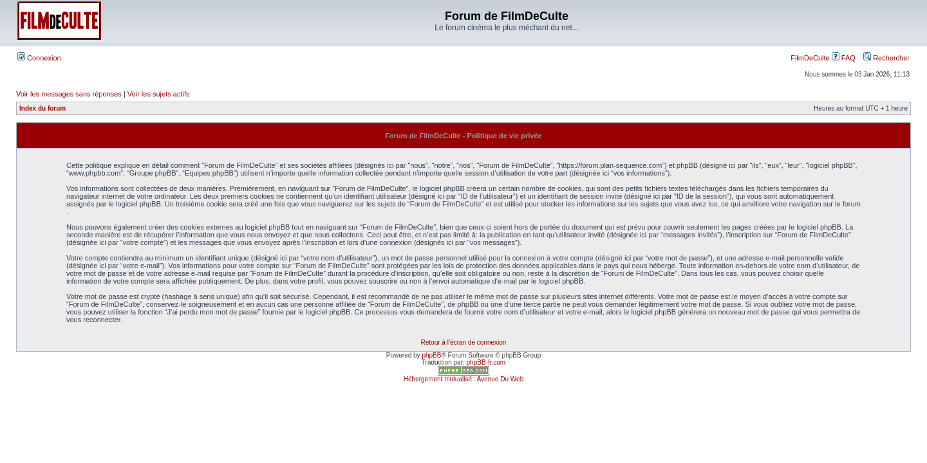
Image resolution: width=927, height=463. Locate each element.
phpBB (431, 355)
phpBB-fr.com (486, 362)
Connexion (39, 58)
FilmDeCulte (810, 58)
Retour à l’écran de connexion (464, 342)
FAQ (844, 58)
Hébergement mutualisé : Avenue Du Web (463, 379)
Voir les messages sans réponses (69, 94)
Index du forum (42, 108)
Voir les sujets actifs (158, 94)
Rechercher (886, 58)
